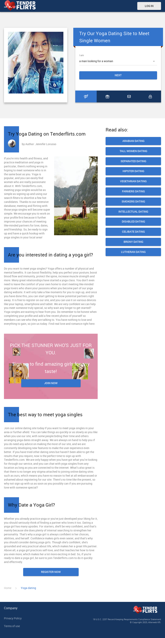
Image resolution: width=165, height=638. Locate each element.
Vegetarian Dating (133, 181)
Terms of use (12, 626)
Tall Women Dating (133, 151)
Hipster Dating (133, 171)
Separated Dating (133, 161)
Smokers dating (133, 201)
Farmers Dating (133, 191)
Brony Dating (133, 242)
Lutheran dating (133, 252)
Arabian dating (133, 141)
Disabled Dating (133, 221)
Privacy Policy (13, 618)
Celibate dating (133, 231)
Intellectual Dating (133, 211)
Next (118, 75)
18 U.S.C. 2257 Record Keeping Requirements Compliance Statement (127, 619)
